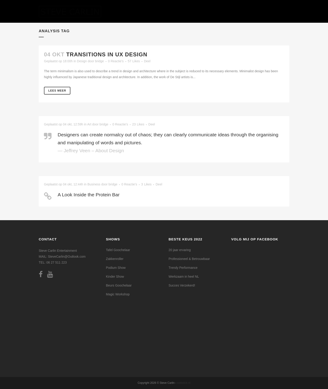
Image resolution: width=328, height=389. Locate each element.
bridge (99, 61)
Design (82, 61)
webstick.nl (183, 382)
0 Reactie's (116, 61)
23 (138, 124)
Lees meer (57, 90)
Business (93, 184)
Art (89, 124)
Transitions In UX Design (106, 54)
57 (134, 61)
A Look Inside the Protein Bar (89, 194)
